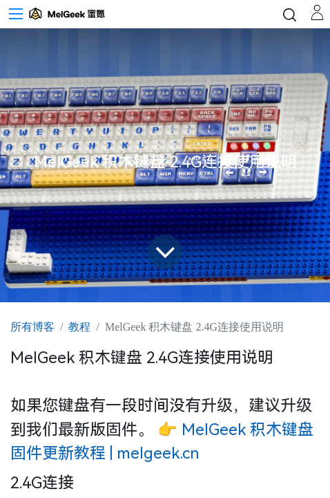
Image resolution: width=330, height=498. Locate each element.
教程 (79, 327)
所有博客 (32, 327)
